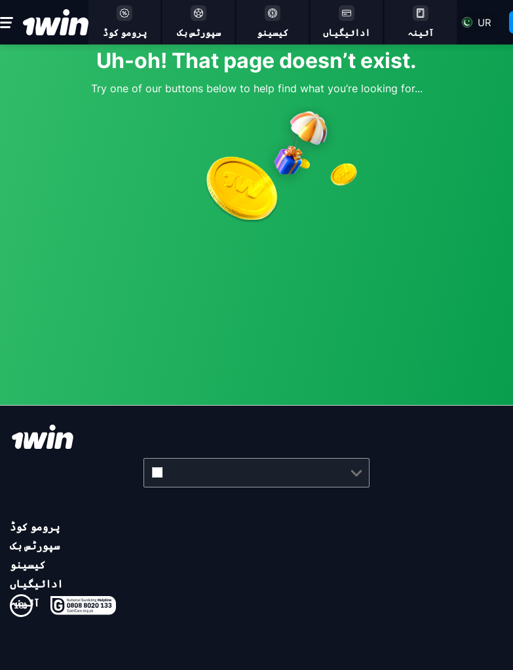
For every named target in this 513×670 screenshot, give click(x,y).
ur (484, 22)
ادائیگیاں (36, 583)
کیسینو (27, 564)
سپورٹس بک (35, 545)
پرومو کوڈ (35, 526)
